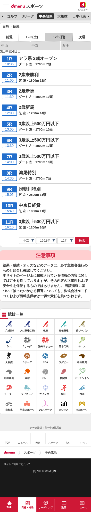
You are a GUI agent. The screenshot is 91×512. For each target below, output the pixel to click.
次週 (81, 37)
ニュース (82, 507)
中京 (35, 45)
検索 (82, 240)
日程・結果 (27, 507)
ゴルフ (12, 16)
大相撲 (62, 16)
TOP (9, 507)
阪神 (65, 45)
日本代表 (79, 16)
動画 (63, 507)
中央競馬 (45, 16)
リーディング (45, 507)
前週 (9, 37)
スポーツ (30, 452)
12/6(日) (59, 37)
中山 (4, 45)
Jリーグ (28, 16)
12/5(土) (32, 37)
